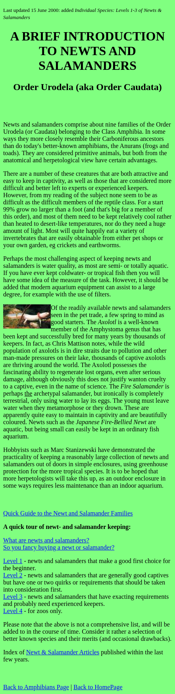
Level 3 (12, 596)
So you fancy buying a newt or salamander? (58, 547)
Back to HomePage (98, 687)
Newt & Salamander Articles (62, 652)
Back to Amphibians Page (36, 687)
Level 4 (12, 610)
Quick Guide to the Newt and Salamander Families (68, 513)
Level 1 (12, 561)
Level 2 (12, 575)
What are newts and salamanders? (46, 540)
